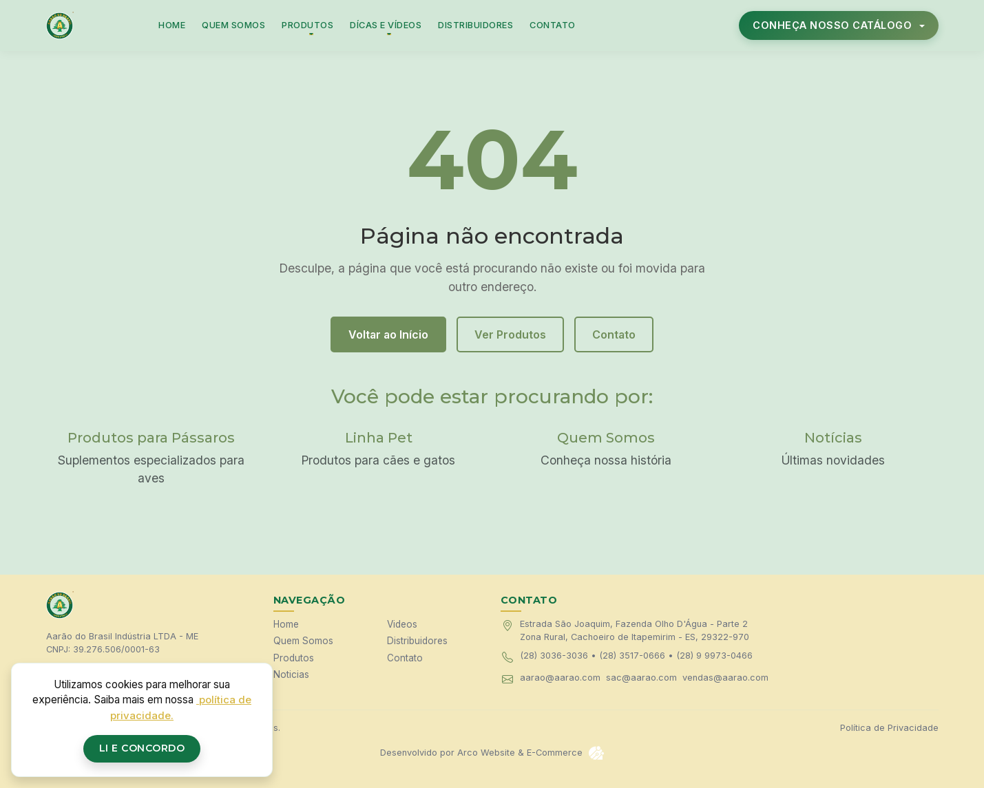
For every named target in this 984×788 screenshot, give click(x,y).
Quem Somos (606, 437)
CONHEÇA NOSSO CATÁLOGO (834, 25)
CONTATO (553, 25)
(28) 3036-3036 (554, 655)
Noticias (291, 674)
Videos (402, 624)
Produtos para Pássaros (151, 437)
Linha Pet (378, 437)
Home (286, 624)
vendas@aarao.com (725, 677)
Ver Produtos (510, 334)
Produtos (293, 657)
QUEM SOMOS (233, 25)
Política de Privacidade (889, 728)
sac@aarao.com (641, 677)
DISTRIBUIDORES (475, 25)
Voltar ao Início (388, 334)
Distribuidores (417, 640)
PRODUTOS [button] (307, 25)
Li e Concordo (142, 748)
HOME (171, 25)
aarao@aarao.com (560, 677)
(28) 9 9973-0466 (714, 655)
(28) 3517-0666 (632, 655)
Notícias (833, 437)
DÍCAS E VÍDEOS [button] (385, 25)
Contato (614, 334)
